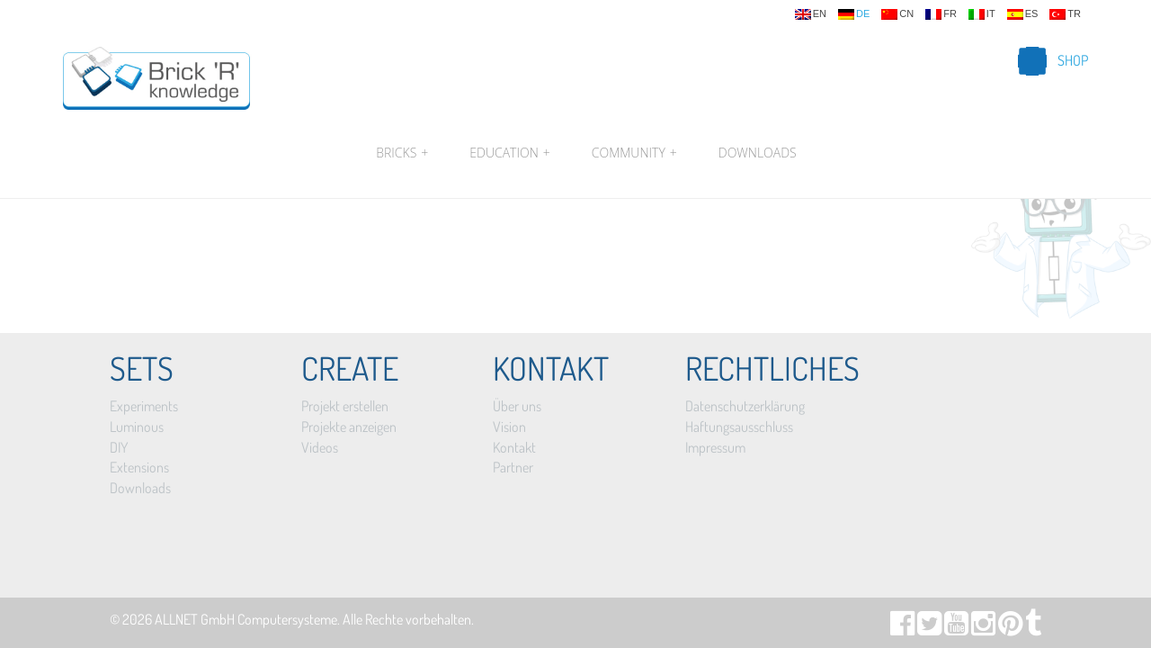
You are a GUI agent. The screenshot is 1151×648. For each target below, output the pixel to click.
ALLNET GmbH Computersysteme (246, 619)
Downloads (757, 152)
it (981, 14)
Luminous (137, 427)
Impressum (715, 447)
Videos (319, 447)
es (1023, 14)
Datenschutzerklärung (745, 406)
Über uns (517, 406)
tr (1065, 14)
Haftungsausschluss (739, 427)
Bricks (402, 153)
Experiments (144, 406)
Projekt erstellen (344, 406)
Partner (513, 467)
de (854, 14)
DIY (119, 447)
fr (941, 14)
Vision (509, 427)
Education (509, 153)
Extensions (139, 467)
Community (634, 153)
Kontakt (514, 447)
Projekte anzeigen (349, 427)
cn (897, 14)
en (810, 14)
